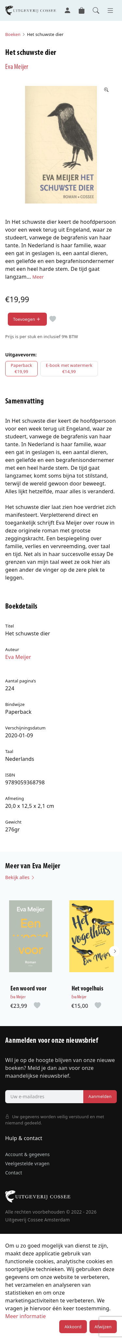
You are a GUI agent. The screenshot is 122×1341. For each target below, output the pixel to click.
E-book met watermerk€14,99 (69, 368)
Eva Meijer (16, 67)
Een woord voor (28, 989)
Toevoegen (27, 319)
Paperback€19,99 (21, 368)
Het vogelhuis (87, 989)
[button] (114, 951)
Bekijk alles (20, 877)
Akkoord (72, 1327)
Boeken (12, 34)
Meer (38, 277)
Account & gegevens (27, 1154)
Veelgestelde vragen (27, 1163)
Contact (13, 1172)
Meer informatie (25, 1316)
